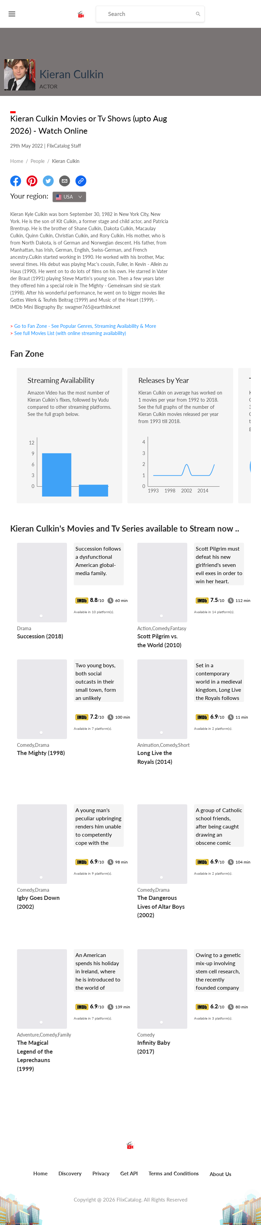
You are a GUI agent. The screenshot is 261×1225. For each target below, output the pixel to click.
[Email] (64, 180)
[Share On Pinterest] (32, 180)
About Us (220, 1174)
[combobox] (69, 196)
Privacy (100, 1173)
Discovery (70, 1173)
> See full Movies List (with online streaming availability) (68, 333)
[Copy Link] (80, 180)
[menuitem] (40, 1177)
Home (16, 161)
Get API (129, 1173)
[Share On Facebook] (15, 180)
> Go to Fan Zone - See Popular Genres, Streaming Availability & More (83, 326)
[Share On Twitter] (48, 180)
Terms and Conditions (174, 1173)
